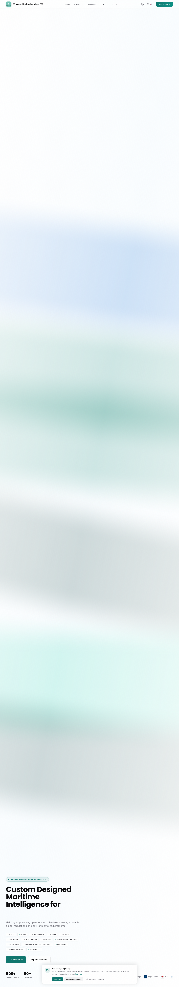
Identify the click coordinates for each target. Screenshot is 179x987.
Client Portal (164, 4)
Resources (93, 4)
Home (67, 4)
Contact (115, 4)
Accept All (57, 979)
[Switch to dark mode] (142, 4)
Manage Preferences (95, 979)
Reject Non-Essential (73, 979)
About (105, 4)
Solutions (79, 4)
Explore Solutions (39, 959)
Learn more (79, 974)
